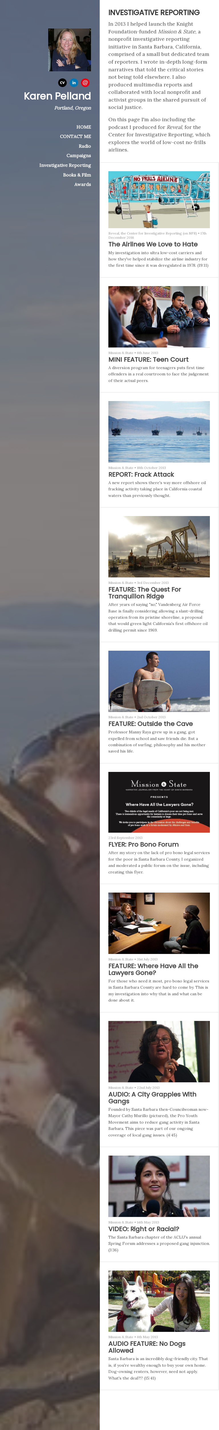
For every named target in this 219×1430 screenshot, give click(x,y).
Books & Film (77, 175)
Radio (85, 146)
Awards (82, 184)
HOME (83, 127)
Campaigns (78, 155)
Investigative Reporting (65, 165)
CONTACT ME (75, 136)
